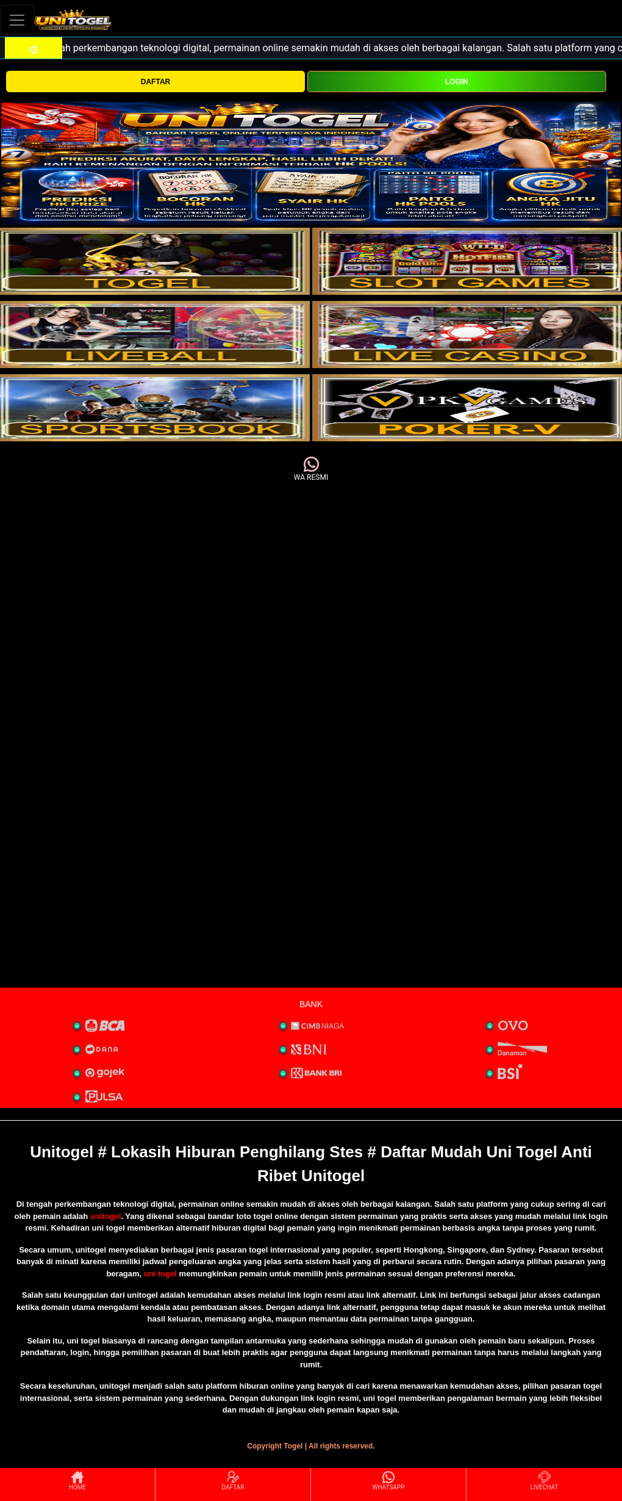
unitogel (105, 1216)
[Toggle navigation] (17, 20)
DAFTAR (155, 82)
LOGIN (456, 82)
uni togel (160, 1273)
